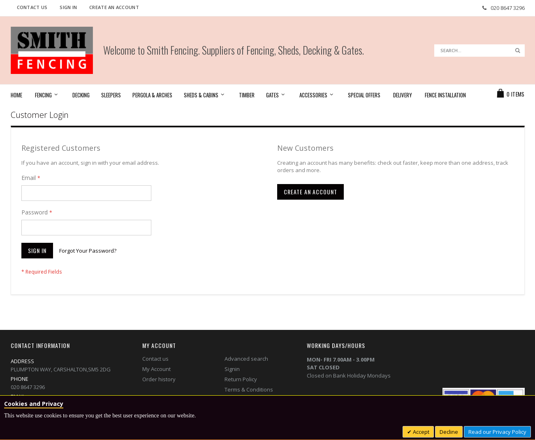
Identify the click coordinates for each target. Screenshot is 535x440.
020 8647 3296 (508, 8)
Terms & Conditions (249, 389)
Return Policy (241, 379)
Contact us (155, 358)
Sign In (68, 7)
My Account (156, 369)
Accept (420, 431)
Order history (159, 379)
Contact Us (32, 7)
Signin (232, 369)
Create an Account (114, 7)
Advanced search (246, 358)
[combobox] (479, 50)
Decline (449, 431)
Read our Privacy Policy (497, 431)
